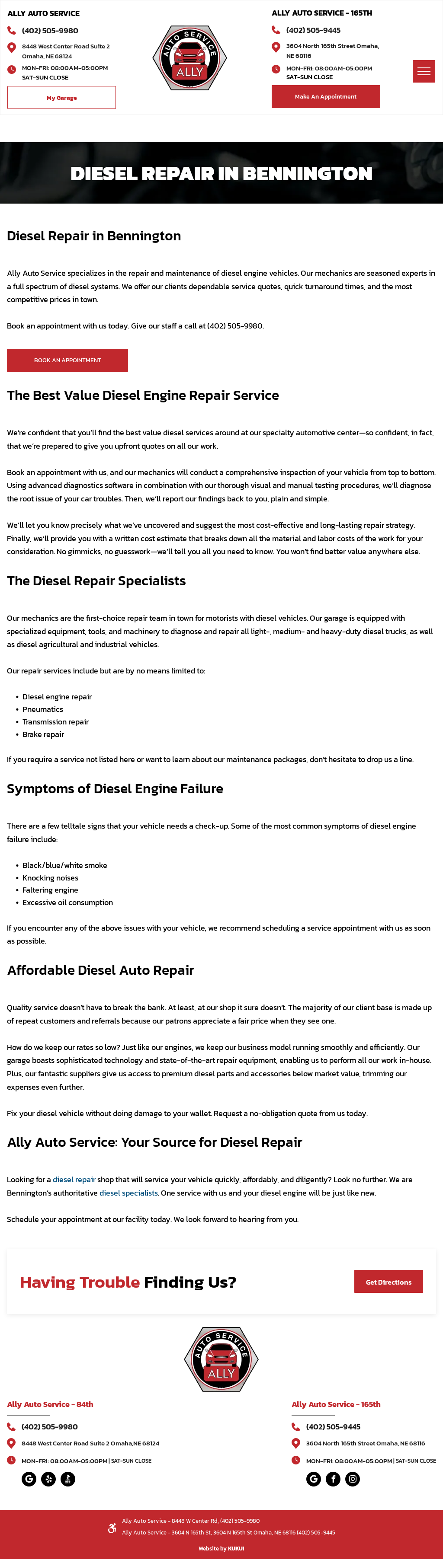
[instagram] (352, 1480)
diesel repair (74, 1179)
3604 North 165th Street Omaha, (332, 46)
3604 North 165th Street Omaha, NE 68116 (365, 1443)
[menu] (424, 71)
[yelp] (48, 1480)
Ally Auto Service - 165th (336, 1404)
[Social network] (68, 1480)
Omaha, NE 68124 (47, 56)
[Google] (29, 1480)
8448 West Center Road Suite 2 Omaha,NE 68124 (90, 1443)
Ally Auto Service (38, 1404)
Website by (213, 1548)
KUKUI (236, 1548)
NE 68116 (298, 56)
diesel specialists (129, 1193)
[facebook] (333, 1480)
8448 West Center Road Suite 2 (66, 46)
